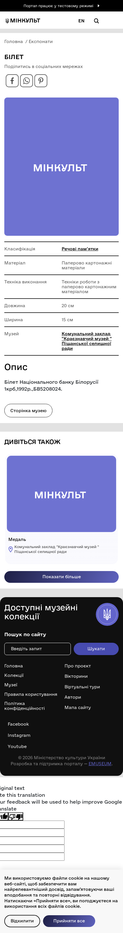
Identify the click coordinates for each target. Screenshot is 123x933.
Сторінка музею (28, 410)
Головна (13, 666)
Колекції (14, 675)
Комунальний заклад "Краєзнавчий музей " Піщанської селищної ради (87, 341)
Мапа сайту (78, 707)
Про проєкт (78, 666)
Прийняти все (69, 920)
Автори (73, 697)
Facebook (18, 724)
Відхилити (22, 920)
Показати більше (61, 576)
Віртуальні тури (82, 687)
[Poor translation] (15, 816)
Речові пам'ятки (80, 248)
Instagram (19, 735)
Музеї (10, 685)
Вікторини (76, 676)
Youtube (17, 746)
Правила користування (30, 694)
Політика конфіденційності (24, 706)
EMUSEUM (100, 763)
